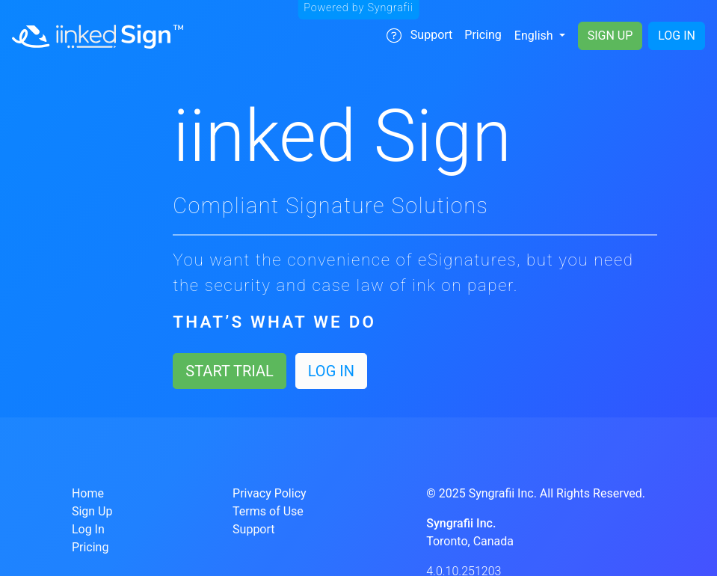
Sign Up (610, 35)
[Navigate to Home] (97, 36)
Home (88, 493)
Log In (676, 35)
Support (419, 35)
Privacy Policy (270, 493)
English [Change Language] (535, 35)
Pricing (483, 35)
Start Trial (229, 371)
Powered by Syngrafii (358, 7)
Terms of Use (268, 511)
